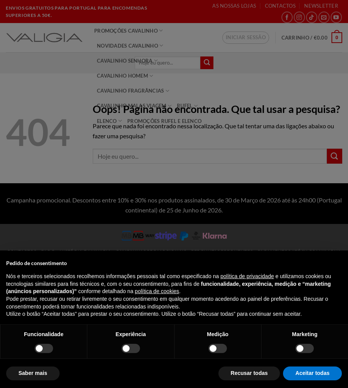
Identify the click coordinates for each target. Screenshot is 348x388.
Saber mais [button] (32, 373)
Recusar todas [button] (249, 373)
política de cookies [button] (157, 291)
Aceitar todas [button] (312, 373)
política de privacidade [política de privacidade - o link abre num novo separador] (247, 276)
